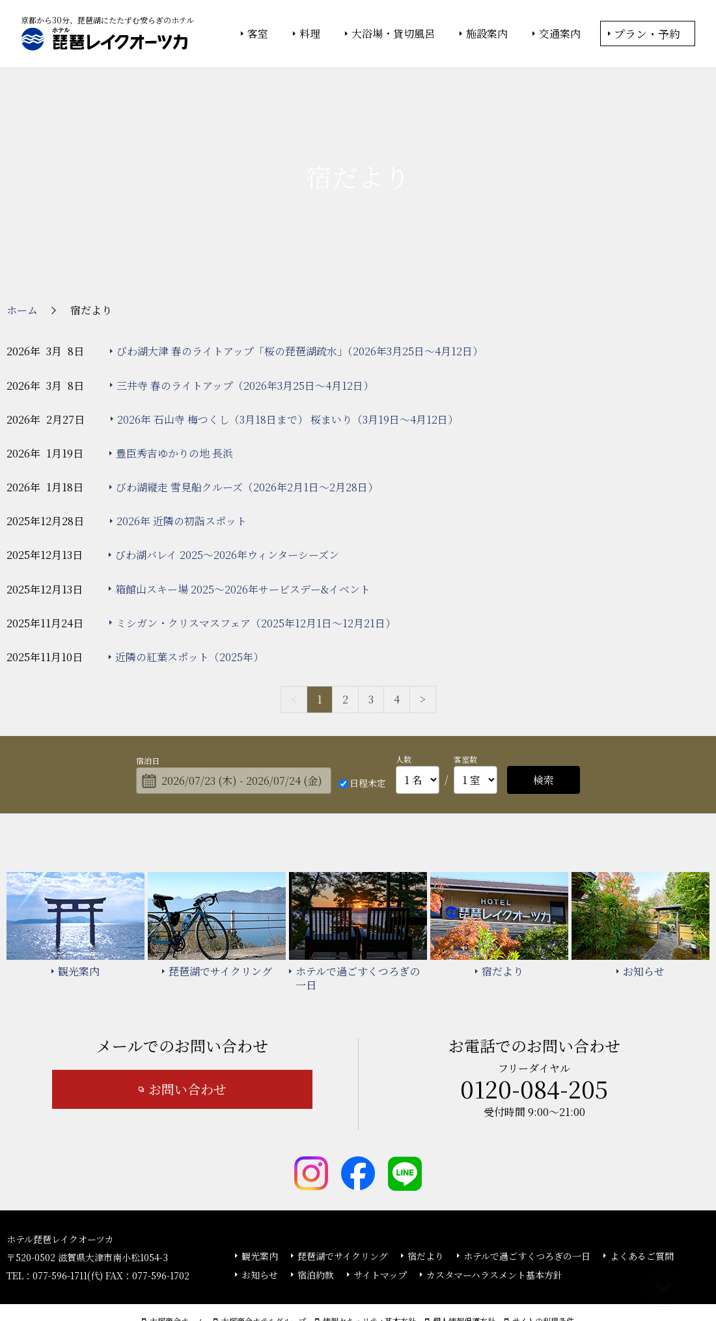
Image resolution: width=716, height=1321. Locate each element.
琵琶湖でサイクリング (342, 1211)
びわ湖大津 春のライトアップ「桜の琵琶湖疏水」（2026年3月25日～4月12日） (300, 305)
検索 (543, 734)
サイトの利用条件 (543, 1276)
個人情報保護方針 (464, 1276)
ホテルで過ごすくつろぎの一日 (526, 1211)
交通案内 (560, 34)
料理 (309, 34)
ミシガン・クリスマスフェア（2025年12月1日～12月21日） (256, 577)
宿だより (425, 1211)
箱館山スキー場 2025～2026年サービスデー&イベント (242, 543)
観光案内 (259, 1211)
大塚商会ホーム (177, 1276)
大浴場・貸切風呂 (393, 34)
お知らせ (259, 1229)
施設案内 (487, 34)
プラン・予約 (647, 33)
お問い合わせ (187, 1043)
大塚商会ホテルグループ (263, 1276)
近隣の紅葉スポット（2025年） (189, 611)
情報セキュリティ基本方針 (369, 1276)
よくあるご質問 (642, 1211)
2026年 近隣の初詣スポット (182, 475)
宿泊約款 (315, 1229)
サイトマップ (380, 1229)
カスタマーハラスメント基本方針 (494, 1229)
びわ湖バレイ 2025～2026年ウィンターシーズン (227, 509)
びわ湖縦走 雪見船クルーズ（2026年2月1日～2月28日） (247, 441)
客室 (257, 34)
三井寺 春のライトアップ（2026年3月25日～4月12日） (245, 340)
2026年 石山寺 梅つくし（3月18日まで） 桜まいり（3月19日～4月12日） (287, 373)
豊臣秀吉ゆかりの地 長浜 (174, 407)
